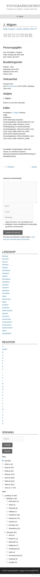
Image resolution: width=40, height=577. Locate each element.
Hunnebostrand (15, 555)
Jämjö (12, 505)
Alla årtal (8, 461)
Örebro (20, 29)
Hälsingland (6, 279)
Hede (12, 552)
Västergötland (7, 322)
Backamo (13, 539)
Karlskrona (14, 518)
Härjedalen (6, 282)
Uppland (5, 313)
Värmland (5, 316)
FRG (32, 29)
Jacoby (34, 167)
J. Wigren (15, 112)
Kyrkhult (13, 522)
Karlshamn (14, 515)
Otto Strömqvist (11, 86)
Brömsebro (14, 501)
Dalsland (5, 265)
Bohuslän (5, 259)
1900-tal (10, 488)
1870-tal (9, 478)
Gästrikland (6, 270)
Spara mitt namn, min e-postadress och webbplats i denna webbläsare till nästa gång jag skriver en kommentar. (21, 224)
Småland (5, 305)
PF (36, 29)
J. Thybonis (10, 167)
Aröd (12, 535)
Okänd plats (6, 299)
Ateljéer (4, 349)
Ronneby (13, 525)
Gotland (5, 267)
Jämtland (5, 285)
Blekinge (5, 256)
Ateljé (5, 29)
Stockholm (5, 308)
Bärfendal (13, 542)
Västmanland (6, 325)
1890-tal (9, 484)
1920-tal (26, 29)
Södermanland (7, 310)
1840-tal (9, 467)
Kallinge (13, 511)
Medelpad (5, 290)
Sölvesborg (14, 528)
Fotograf (11, 29)
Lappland (5, 287)
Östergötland (6, 333)
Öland (4, 330)
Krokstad (13, 559)
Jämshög (13, 508)
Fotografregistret (23, 6)
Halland (4, 276)
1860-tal (9, 474)
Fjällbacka (13, 545)
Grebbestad (14, 549)
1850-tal (9, 471)
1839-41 (9, 464)
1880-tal (9, 481)
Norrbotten (6, 293)
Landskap (11, 495)
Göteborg (5, 273)
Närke (4, 296)
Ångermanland (7, 328)
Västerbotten (6, 319)
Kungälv (13, 562)
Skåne (4, 302)
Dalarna (5, 262)
